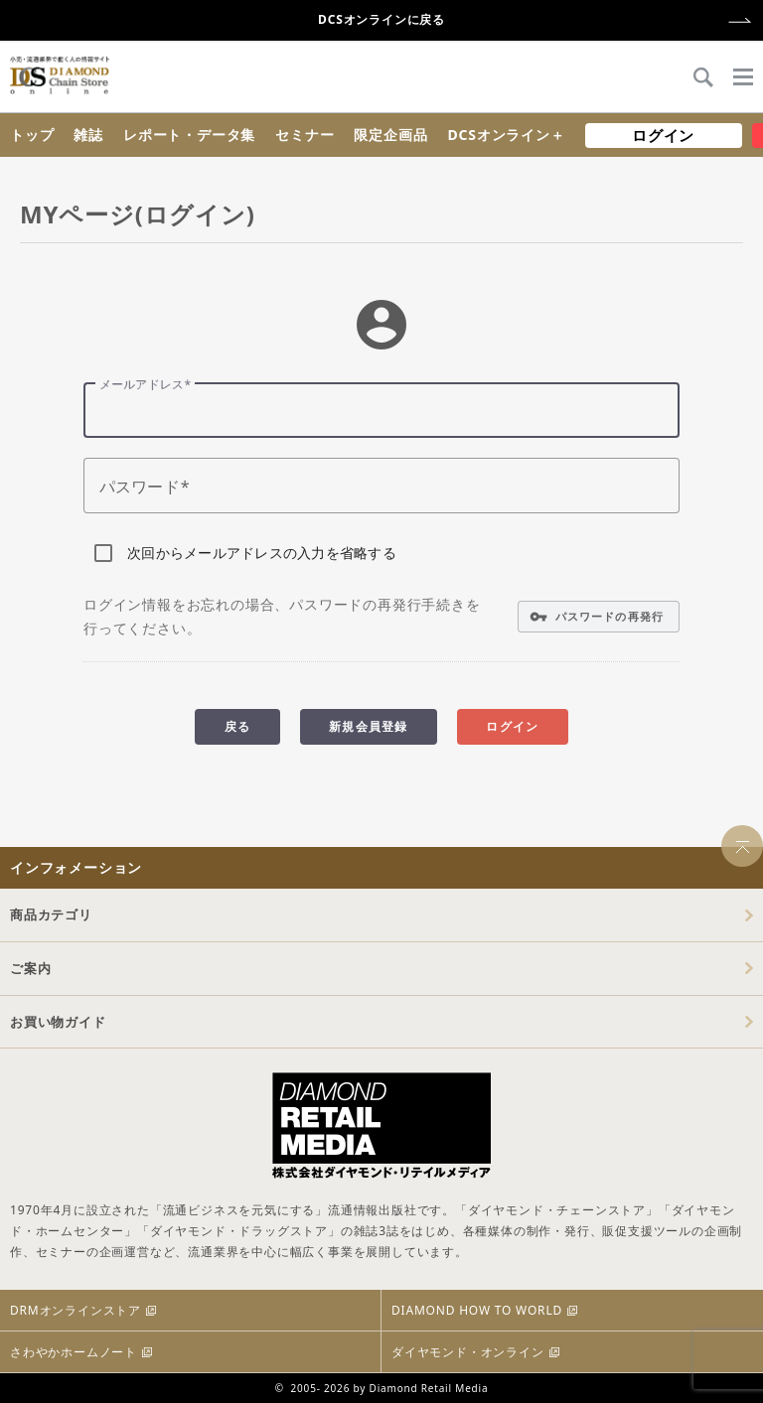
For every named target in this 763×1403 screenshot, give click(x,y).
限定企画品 (390, 134)
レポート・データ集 (189, 134)
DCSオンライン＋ (505, 134)
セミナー (304, 134)
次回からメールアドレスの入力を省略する (261, 552)
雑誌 (88, 134)
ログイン (663, 135)
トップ (32, 134)
